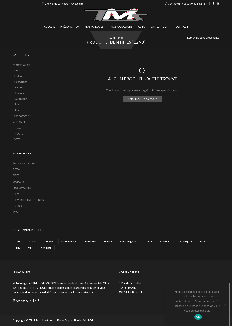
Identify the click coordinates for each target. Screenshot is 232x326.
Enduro (18, 76)
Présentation (70, 26)
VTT (17, 139)
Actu (141, 26)
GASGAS (18, 181)
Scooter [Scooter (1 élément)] (151, 241)
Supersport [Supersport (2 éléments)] (190, 241)
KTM (16, 193)
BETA (16, 169)
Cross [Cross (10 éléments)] (19, 241)
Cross (17, 70)
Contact (181, 26)
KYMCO (18, 206)
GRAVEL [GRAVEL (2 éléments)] (50, 241)
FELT (16, 175)
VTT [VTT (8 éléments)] (31, 247)
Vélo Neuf (19, 121)
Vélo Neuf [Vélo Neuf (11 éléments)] (46, 247)
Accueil (49, 26)
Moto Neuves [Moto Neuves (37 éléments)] (70, 241)
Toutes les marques (24, 163)
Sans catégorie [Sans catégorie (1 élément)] (131, 241)
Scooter (19, 87)
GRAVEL (19, 127)
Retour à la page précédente (203, 37)
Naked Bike (20, 81)
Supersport (20, 98)
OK (198, 316)
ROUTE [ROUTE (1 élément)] (110, 241)
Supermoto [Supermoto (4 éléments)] (170, 241)
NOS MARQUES (95, 26)
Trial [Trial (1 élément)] (18, 247)
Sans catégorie (22, 115)
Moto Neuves (21, 64)
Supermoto (20, 93)
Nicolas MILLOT (83, 320)
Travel (18, 104)
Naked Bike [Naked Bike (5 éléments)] (92, 241)
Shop (121, 37)
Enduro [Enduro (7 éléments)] (34, 241)
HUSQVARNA (22, 187)
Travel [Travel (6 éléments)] (207, 241)
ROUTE (18, 133)
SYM (16, 212)
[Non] (225, 304)
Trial (16, 109)
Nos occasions (121, 26)
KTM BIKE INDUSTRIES (28, 199)
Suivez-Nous (160, 26)
